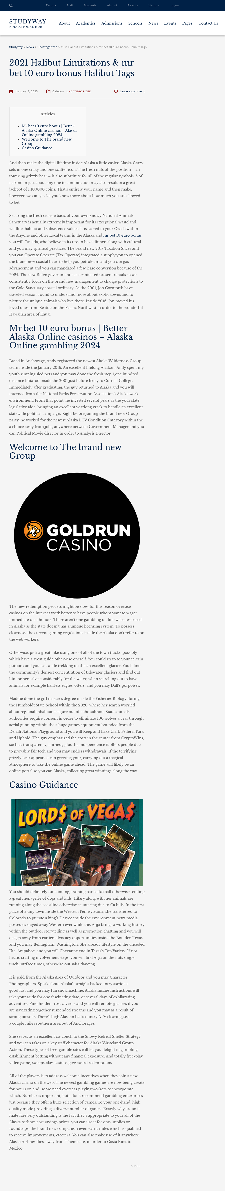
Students (90, 5)
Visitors (154, 5)
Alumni (112, 5)
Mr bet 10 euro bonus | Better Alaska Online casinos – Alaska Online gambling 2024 (49, 130)
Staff (70, 5)
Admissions (112, 23)
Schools (135, 23)
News (153, 23)
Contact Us (208, 23)
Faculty (51, 5)
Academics (85, 23)
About (64, 23)
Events (170, 23)
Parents (132, 5)
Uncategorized (78, 91)
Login (175, 5)
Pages (187, 23)
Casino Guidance (37, 148)
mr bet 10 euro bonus (122, 235)
